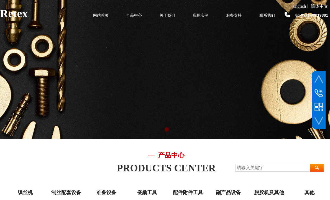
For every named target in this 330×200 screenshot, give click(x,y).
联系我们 (267, 15)
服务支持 (234, 15)
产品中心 (134, 15)
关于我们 (167, 15)
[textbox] (272, 168)
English (299, 6)
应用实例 (200, 15)
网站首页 (101, 15)
